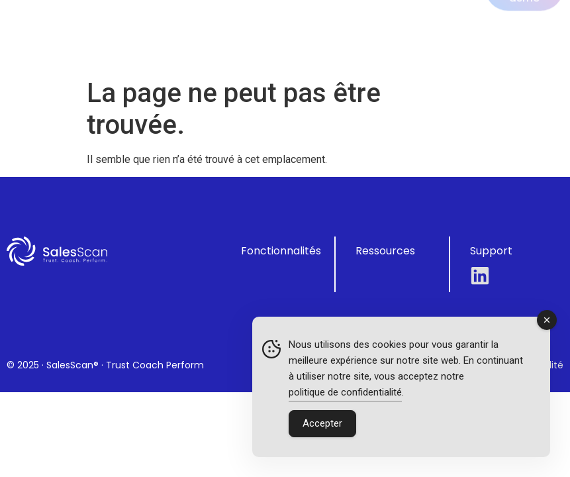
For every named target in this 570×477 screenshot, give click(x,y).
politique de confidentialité (345, 392)
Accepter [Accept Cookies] (322, 423)
